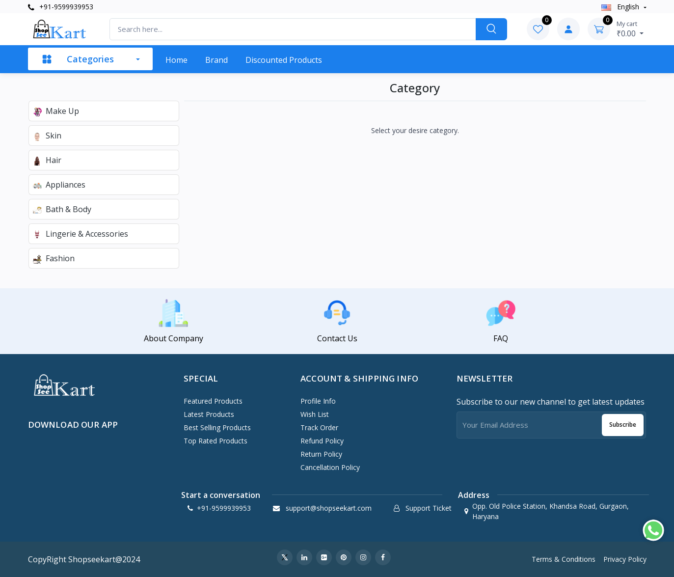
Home (176, 60)
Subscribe (622, 424)
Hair (47, 160)
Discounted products (283, 60)
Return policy (321, 454)
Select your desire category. (415, 130)
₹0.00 (630, 29)
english (621, 6)
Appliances (59, 184)
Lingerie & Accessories (80, 233)
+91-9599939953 (60, 6)
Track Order (319, 427)
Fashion (54, 258)
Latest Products (209, 414)
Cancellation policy (330, 467)
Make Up (56, 111)
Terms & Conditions (563, 559)
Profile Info (318, 401)
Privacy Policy (625, 559)
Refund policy (322, 440)
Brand (216, 60)
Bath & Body (62, 209)
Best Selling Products (217, 427)
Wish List (314, 414)
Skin (47, 135)
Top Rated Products (215, 440)
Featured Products (213, 401)
